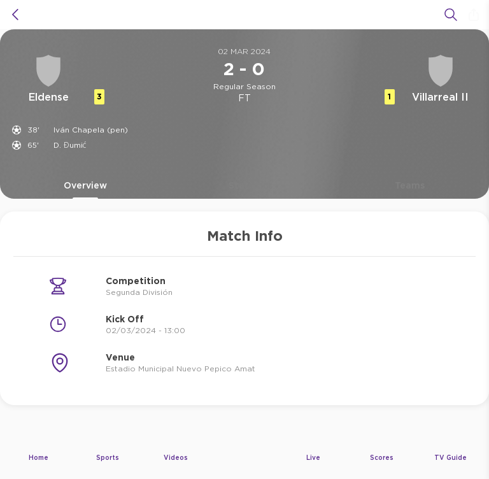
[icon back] (15, 14)
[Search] (450, 14)
